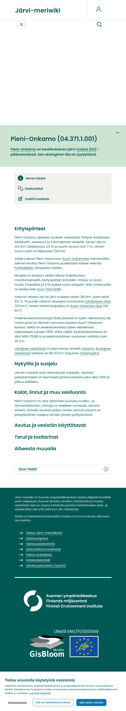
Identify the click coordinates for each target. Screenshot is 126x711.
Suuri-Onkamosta (75, 259)
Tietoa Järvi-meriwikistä (44, 533)
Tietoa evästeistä (39, 555)
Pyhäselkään (24, 268)
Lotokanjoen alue (98, 301)
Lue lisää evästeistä (40, 693)
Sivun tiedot (63, 469)
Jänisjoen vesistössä (30, 348)
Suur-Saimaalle (49, 289)
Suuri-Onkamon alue (86, 306)
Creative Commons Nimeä (77, 516)
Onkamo (87, 348)
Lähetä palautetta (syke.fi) (46, 565)
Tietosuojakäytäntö (40, 544)
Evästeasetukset (17, 702)
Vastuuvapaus (37, 538)
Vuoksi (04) (86, 149)
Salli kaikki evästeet (91, 702)
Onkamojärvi (89, 353)
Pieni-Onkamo (23, 149)
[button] (99, 25)
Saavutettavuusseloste (43, 549)
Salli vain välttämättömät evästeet (53, 702)
